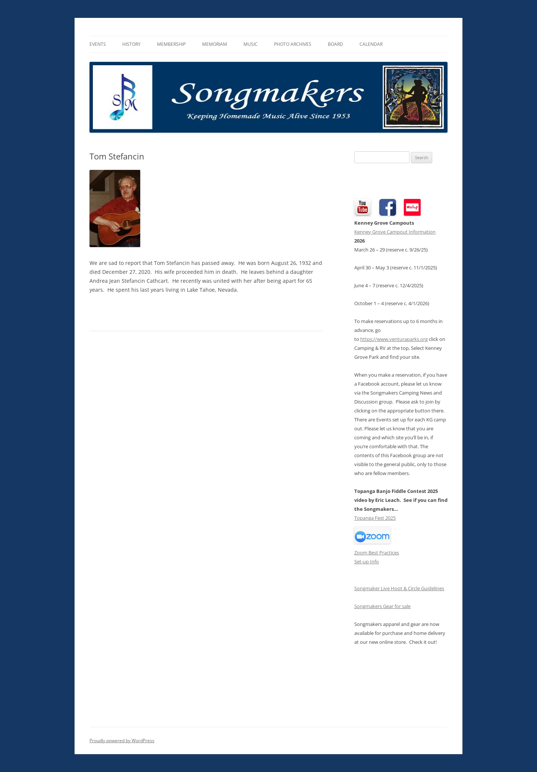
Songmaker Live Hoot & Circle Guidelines (399, 588)
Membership (171, 44)
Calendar (371, 44)
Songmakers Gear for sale (382, 606)
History (131, 44)
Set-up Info (366, 561)
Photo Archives (292, 44)
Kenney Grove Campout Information (395, 231)
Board (335, 44)
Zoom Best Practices (376, 552)
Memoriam (214, 44)
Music (251, 44)
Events (98, 44)
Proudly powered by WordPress (122, 740)
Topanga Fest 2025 (375, 518)
